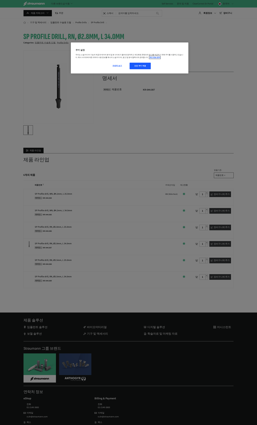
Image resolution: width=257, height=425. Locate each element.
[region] (129, 57)
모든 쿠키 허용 (140, 66)
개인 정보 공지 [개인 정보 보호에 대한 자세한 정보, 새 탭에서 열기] (154, 57)
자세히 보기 (117, 65)
